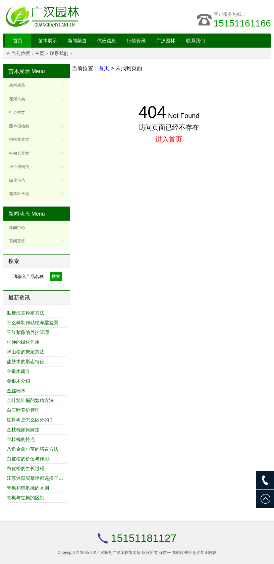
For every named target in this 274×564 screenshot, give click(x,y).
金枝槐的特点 (21, 439)
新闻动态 (19, 214)
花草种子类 (19, 193)
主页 (39, 53)
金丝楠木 (16, 390)
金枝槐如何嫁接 (23, 429)
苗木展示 (47, 40)
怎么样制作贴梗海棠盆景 (32, 322)
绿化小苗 (17, 180)
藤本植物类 (19, 126)
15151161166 (242, 23)
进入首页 (168, 139)
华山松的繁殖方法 (25, 351)
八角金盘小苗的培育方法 (32, 449)
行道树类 (17, 112)
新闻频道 (77, 40)
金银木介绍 (18, 381)
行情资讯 (136, 40)
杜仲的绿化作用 (23, 342)
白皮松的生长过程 (25, 468)
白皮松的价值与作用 (28, 458)
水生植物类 (19, 166)
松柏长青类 (19, 153)
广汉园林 (165, 40)
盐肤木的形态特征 (25, 361)
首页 (17, 40)
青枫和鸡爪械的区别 (28, 488)
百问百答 (17, 241)
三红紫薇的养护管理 (28, 332)
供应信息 (106, 40)
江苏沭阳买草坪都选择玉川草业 (39, 478)
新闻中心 (17, 227)
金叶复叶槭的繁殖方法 (30, 400)
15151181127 (144, 538)
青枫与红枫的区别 (25, 497)
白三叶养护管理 (23, 410)
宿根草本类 (19, 139)
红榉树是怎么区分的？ (30, 419)
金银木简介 (18, 371)
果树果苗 (17, 85)
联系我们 (195, 40)
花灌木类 (17, 99)
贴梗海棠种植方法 (25, 313)
